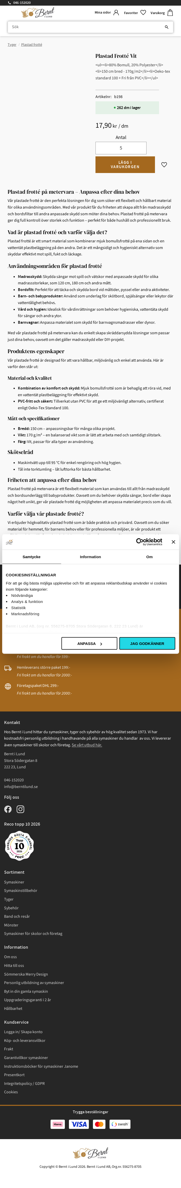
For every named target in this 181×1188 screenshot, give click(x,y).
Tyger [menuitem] (9, 899)
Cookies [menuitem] (11, 1092)
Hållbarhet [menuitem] (13, 1008)
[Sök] (166, 27)
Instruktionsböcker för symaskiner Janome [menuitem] (41, 1066)
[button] (135, 13)
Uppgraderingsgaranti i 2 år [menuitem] (27, 1000)
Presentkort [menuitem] (14, 1075)
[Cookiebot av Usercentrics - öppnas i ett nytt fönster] (139, 542)
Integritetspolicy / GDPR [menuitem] (24, 1083)
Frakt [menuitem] (8, 1049)
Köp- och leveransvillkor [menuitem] (24, 1040)
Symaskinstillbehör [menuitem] (20, 890)
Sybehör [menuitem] (11, 908)
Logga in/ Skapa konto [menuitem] (23, 1032)
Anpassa (89, 643)
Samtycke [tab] (31, 557)
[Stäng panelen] (173, 542)
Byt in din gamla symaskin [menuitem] (26, 991)
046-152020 (22, 3)
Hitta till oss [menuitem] (14, 965)
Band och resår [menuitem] (17, 916)
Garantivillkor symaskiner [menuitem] (26, 1058)
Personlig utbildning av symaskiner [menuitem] (34, 983)
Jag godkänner (147, 643)
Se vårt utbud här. (87, 745)
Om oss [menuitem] (10, 957)
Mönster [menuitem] (11, 925)
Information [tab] (90, 557)
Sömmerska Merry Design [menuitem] (26, 974)
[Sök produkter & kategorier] (90, 27)
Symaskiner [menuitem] (14, 882)
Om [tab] (149, 557)
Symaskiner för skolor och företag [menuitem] (33, 933)
